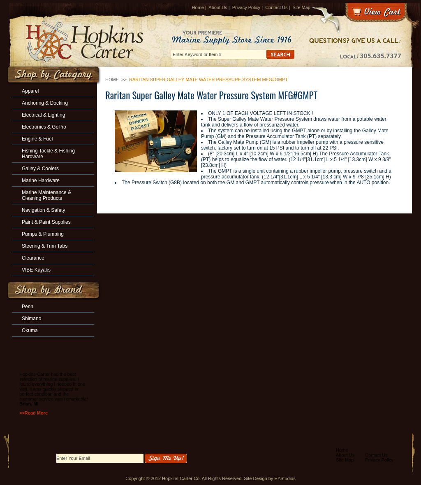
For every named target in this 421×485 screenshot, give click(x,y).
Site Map (301, 7)
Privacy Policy (246, 7)
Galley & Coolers (40, 168)
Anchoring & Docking (45, 103)
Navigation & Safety (43, 210)
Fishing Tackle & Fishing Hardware (48, 153)
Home (198, 7)
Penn (27, 306)
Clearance (33, 258)
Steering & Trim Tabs (44, 246)
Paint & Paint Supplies (46, 222)
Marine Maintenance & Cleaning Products (46, 195)
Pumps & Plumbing (43, 234)
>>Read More (33, 412)
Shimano (31, 318)
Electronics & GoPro (44, 127)
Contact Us (276, 7)
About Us (217, 7)
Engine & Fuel (37, 139)
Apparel (30, 91)
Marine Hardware (41, 180)
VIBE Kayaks (36, 270)
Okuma (30, 330)
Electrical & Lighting (43, 115)
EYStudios (284, 478)
